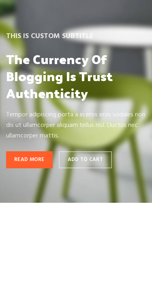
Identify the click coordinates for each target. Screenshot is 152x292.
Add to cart (85, 159)
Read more (29, 159)
